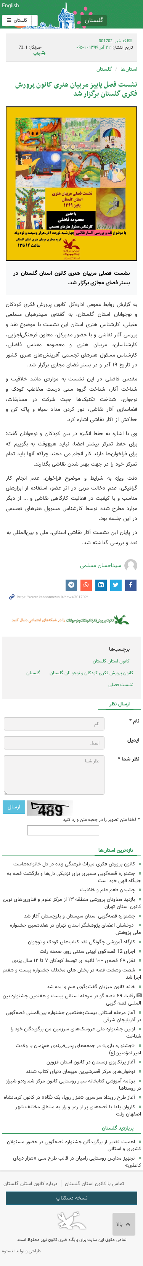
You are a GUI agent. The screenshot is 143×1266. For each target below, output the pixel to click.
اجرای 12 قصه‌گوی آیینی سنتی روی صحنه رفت (87, 951)
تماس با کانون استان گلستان (94, 1184)
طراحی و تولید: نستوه (21, 1251)
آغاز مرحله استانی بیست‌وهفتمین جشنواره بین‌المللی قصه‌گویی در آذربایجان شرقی (73, 1016)
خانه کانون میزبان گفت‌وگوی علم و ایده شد (91, 986)
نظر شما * (128, 759)
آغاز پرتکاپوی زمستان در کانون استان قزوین (91, 1062)
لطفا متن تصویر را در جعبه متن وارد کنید (101, 819)
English (10, 6)
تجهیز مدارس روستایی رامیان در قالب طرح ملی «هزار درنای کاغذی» (77, 1162)
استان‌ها (129, 69)
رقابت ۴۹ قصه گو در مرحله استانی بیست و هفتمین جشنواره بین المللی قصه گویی (72, 999)
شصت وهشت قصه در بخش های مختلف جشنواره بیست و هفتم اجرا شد (72, 974)
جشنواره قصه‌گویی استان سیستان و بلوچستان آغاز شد (79, 916)
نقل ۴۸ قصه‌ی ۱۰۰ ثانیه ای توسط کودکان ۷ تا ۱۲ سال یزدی (73, 960)
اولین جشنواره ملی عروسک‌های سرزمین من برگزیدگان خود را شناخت (76, 1032)
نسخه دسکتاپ (71, 1198)
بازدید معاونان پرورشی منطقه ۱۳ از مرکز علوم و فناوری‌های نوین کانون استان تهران (72, 903)
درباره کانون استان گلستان (30, 1184)
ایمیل (133, 740)
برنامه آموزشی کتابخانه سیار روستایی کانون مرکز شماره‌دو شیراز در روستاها (73, 1084)
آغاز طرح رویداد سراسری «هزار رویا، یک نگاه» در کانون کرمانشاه (69, 1097)
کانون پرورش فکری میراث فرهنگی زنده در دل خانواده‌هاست (74, 864)
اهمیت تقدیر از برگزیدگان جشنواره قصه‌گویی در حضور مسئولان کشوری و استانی (74, 1145)
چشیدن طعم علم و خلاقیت (107, 890)
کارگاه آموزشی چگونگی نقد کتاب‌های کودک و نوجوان (81, 942)
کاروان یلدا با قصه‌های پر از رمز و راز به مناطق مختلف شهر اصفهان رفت (78, 1110)
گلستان (16, 20)
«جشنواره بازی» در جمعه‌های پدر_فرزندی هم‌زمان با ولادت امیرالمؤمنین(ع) (78, 1049)
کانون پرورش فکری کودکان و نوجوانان (95, 14)
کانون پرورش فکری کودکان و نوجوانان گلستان (91, 673)
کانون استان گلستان (111, 661)
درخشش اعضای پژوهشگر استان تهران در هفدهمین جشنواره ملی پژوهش (75, 929)
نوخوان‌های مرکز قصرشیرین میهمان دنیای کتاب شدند (80, 1071)
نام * (134, 721)
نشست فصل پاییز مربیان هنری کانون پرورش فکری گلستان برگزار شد (76, 89)
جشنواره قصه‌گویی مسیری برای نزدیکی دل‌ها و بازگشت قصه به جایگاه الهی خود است (74, 877)
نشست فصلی (120, 684)
